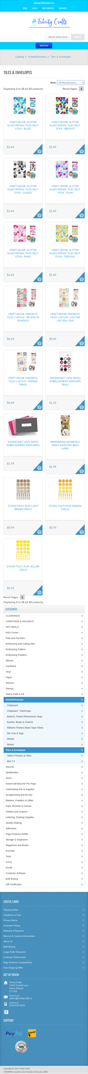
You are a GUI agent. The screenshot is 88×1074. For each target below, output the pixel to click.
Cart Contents (48, 8)
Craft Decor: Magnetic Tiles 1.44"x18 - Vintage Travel (23, 381)
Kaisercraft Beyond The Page (21, 783)
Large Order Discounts (14, 951)
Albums (9, 660)
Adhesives (11, 828)
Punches (10, 850)
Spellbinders (12, 772)
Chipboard (12, 705)
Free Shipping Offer (13, 967)
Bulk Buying (12, 878)
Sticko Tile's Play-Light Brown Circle (23, 507)
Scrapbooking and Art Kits (19, 795)
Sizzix (9, 778)
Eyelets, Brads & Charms (20, 722)
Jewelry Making (14, 823)
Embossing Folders (16, 649)
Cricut (9, 862)
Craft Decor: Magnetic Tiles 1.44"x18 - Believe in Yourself (23, 317)
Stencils (10, 767)
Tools (8, 856)
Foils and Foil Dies (15, 638)
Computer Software (16, 873)
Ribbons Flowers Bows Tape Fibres (25, 727)
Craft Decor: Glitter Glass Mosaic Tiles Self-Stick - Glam (65, 189)
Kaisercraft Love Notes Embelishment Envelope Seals (65, 381)
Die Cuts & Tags (15, 733)
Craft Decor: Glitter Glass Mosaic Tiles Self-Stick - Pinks (23, 253)
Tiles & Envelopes (60, 56)
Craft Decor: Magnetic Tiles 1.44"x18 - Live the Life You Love (65, 317)
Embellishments (37, 56)
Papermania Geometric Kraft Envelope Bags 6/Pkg (65, 445)
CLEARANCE (13, 615)
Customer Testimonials (14, 957)
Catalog (19, 56)
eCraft (9, 867)
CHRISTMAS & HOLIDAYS (20, 621)
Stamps (9, 688)
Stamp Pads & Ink (15, 694)
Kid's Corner (12, 632)
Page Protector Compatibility (17, 962)
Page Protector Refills (17, 834)
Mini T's (11, 761)
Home (25, 8)
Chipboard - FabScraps (19, 711)
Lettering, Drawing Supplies (20, 817)
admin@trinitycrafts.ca (20, 998)
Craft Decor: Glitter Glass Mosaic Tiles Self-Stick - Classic (23, 189)
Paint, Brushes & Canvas (18, 806)
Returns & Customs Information (19, 936)
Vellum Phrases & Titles (19, 755)
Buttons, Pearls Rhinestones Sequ (24, 716)
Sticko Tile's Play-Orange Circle (65, 507)
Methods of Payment (13, 930)
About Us (7, 941)
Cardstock (11, 666)
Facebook (6, 1012)
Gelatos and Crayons (17, 811)
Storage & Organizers (17, 839)
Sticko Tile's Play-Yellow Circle (23, 568)
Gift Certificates (14, 884)
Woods (10, 739)
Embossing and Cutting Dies (20, 643)
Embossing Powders (16, 655)
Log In (34, 8)
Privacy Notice (10, 920)
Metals (10, 744)
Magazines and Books (17, 845)
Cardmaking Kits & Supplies (20, 789)
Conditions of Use (12, 915)
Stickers (10, 683)
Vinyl (8, 671)
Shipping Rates (10, 909)
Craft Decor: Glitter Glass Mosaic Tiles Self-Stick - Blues (23, 125)
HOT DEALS (12, 627)
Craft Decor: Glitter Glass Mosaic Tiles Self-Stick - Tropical (65, 253)
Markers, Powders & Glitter (19, 800)
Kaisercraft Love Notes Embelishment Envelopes (23, 443)
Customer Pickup (11, 925)
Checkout (63, 8)
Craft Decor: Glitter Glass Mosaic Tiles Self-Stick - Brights (65, 125)
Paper (9, 677)
